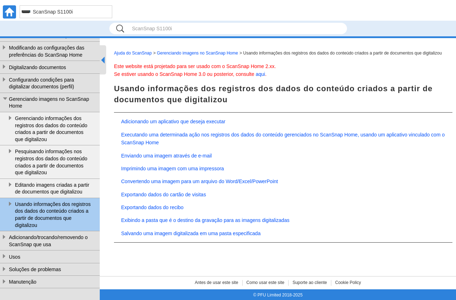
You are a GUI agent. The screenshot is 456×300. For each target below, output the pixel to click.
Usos (14, 257)
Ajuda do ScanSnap (133, 53)
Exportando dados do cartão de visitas (163, 194)
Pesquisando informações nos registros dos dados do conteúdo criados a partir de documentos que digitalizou (51, 162)
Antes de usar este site (216, 282)
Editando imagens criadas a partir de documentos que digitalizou (52, 188)
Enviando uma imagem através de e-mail (166, 156)
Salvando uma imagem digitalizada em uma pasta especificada (190, 233)
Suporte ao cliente (309, 282)
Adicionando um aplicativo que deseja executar (173, 121)
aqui (260, 74)
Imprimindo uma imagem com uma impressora (172, 168)
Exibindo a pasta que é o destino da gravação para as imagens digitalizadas (205, 220)
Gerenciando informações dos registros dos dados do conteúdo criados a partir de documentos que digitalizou (51, 128)
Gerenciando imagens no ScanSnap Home (49, 102)
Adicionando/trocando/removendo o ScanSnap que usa (48, 240)
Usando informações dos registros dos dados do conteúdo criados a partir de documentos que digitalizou (52, 214)
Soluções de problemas (35, 269)
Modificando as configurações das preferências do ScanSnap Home (46, 51)
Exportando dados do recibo (152, 207)
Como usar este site (266, 282)
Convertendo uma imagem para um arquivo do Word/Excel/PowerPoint (199, 181)
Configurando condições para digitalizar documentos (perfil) (41, 83)
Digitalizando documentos (37, 67)
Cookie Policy (348, 282)
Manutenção (22, 282)
